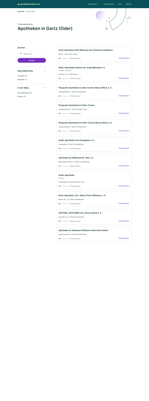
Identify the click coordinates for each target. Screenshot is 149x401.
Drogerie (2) (22, 76)
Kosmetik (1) (22, 80)
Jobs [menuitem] (120, 4)
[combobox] (32, 54)
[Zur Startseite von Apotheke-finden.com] (29, 4)
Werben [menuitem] (129, 4)
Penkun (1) (22, 97)
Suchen (32, 61)
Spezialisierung (25, 71)
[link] (94, 54)
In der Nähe (23, 88)
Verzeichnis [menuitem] (92, 4)
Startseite (21, 12)
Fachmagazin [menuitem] (109, 4)
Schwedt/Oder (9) (24, 93)
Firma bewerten (124, 58)
